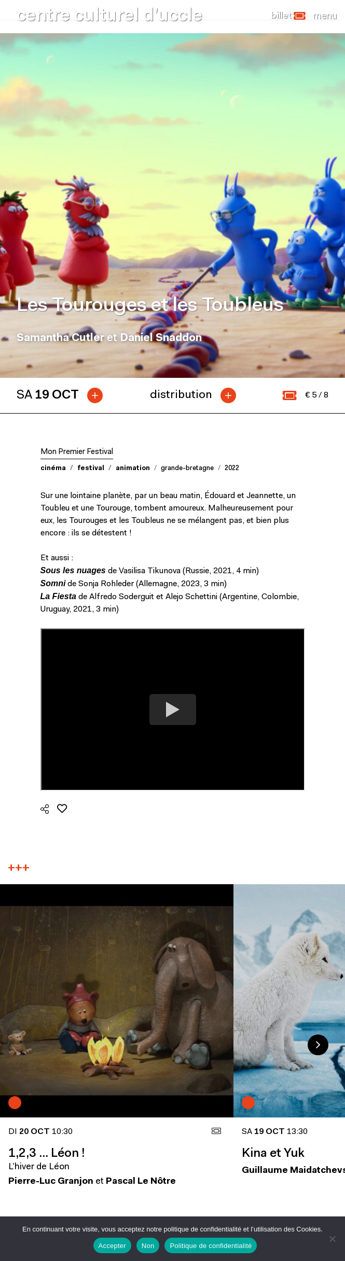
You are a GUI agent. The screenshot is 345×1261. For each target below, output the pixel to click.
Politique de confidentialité (211, 1246)
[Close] (325, 16)
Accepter (112, 1246)
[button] (288, 16)
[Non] (332, 1239)
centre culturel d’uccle (109, 16)
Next (318, 1045)
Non (148, 1246)
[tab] (64, 395)
